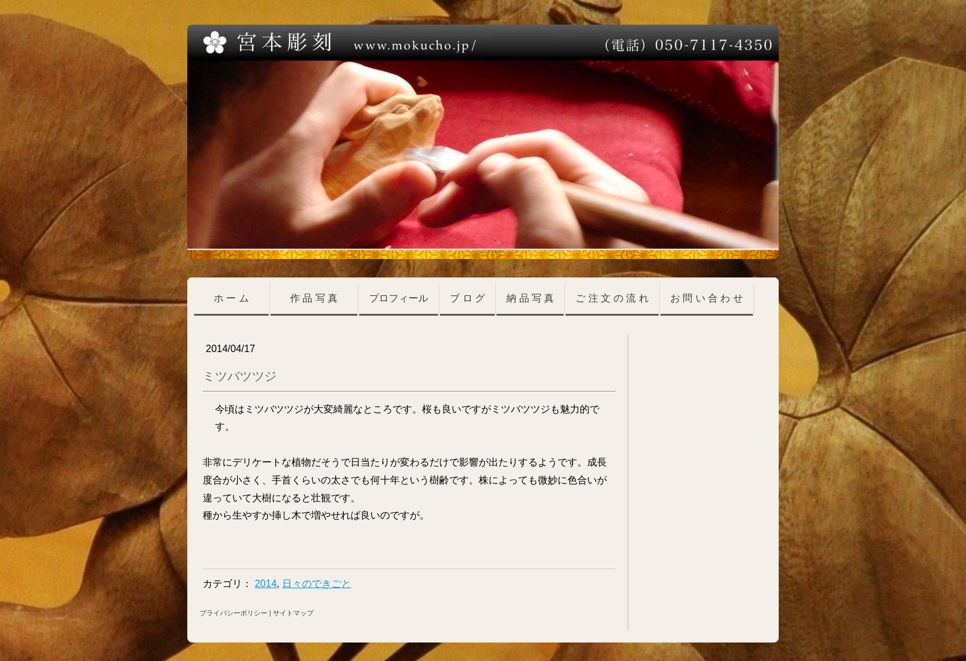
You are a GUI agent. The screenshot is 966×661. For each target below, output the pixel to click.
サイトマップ (293, 613)
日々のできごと (316, 583)
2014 (265, 583)
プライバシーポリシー (233, 613)
